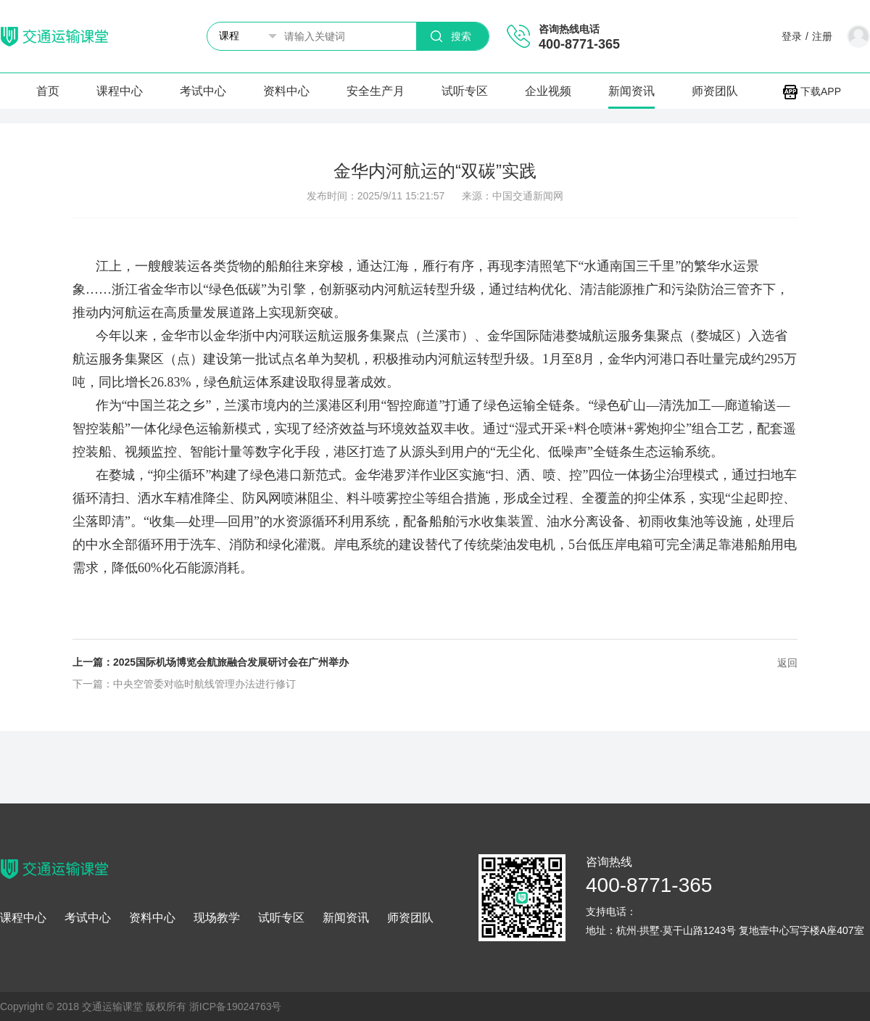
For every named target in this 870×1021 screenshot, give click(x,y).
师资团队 (715, 91)
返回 (787, 663)
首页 (47, 91)
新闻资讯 (631, 91)
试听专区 (465, 91)
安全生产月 (376, 91)
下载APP (812, 91)
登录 (792, 36)
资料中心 (286, 91)
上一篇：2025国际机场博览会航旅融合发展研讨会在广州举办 (210, 662)
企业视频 (548, 91)
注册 (822, 36)
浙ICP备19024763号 (235, 1006)
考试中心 (203, 91)
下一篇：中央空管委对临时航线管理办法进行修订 (184, 684)
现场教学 (217, 918)
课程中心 (119, 91)
